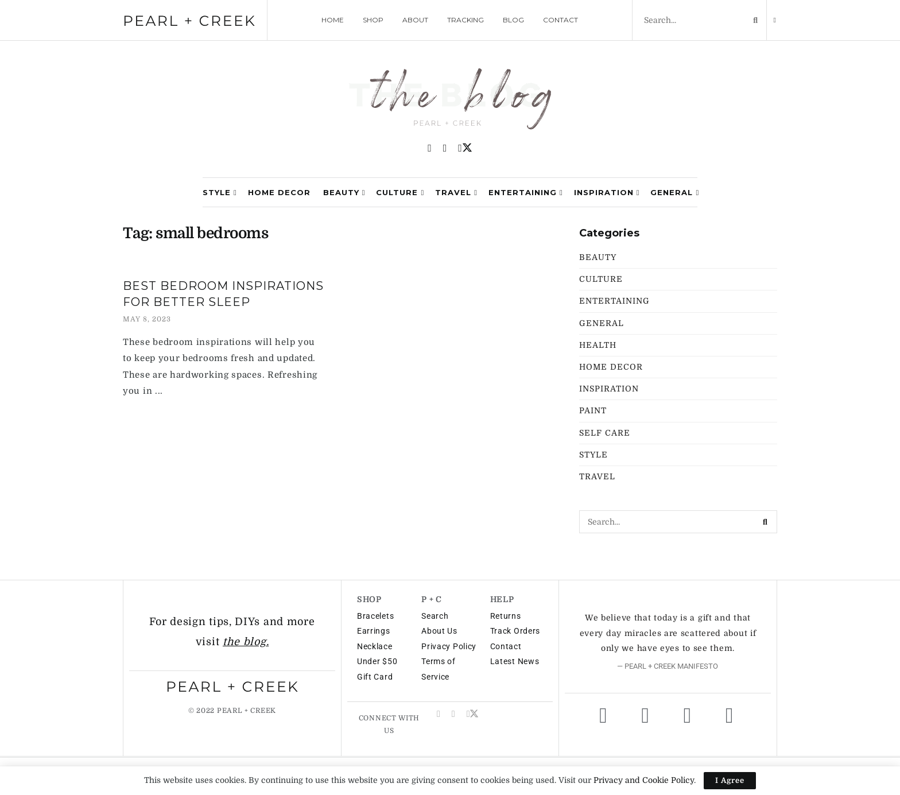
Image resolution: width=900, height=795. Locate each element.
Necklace (375, 646)
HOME (332, 19)
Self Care (604, 432)
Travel (453, 192)
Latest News (515, 661)
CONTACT (560, 19)
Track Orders (515, 630)
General (671, 192)
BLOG (513, 19)
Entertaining (522, 192)
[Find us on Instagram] (445, 148)
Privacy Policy (448, 646)
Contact (506, 646)
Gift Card (375, 676)
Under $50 (377, 661)
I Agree (729, 780)
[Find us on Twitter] (465, 148)
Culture (397, 192)
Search (434, 616)
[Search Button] (753, 20)
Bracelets (375, 616)
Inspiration (604, 192)
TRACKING (465, 19)
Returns (505, 616)
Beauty (341, 192)
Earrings (373, 630)
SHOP (373, 19)
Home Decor (279, 192)
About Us (439, 630)
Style (217, 192)
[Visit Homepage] (450, 100)
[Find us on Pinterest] (430, 148)
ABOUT (415, 19)
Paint (593, 410)
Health (597, 345)
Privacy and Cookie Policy (643, 780)
